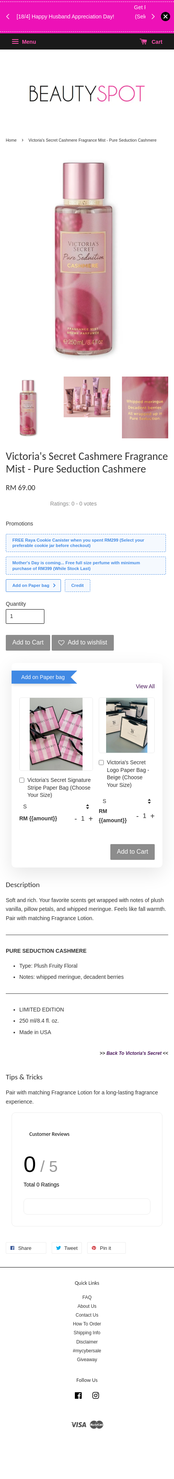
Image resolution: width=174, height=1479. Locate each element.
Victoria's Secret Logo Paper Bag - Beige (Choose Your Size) (124, 773)
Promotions (19, 524)
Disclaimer (87, 1342)
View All (145, 686)
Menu (24, 42)
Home (11, 140)
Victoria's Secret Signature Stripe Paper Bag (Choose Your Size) (55, 787)
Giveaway (87, 1359)
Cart (151, 42)
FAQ (87, 1297)
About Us (87, 1306)
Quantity (16, 604)
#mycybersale (87, 1350)
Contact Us (87, 1315)
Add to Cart (132, 851)
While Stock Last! (82, 26)
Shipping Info (87, 1332)
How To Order (87, 1324)
